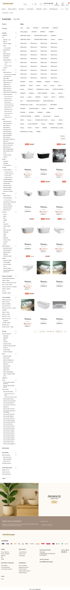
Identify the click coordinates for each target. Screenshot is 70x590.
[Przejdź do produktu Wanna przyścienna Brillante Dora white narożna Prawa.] (27, 267)
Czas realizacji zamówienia (6, 569)
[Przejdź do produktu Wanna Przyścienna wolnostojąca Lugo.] (43, 305)
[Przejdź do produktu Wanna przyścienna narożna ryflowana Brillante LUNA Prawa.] (59, 267)
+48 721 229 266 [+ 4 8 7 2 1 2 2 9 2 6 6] (48, 3)
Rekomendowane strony (23, 567)
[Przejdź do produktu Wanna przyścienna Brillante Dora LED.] (27, 230)
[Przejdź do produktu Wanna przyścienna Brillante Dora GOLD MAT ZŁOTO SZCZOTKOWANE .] (59, 193)
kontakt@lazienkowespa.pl (46, 562)
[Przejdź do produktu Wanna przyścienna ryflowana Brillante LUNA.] (27, 305)
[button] (35, 4)
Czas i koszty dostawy (5, 567)
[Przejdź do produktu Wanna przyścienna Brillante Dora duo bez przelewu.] (27, 193)
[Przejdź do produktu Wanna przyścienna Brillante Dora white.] (43, 230)
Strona (48, 331)
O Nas (2, 579)
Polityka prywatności (23, 572)
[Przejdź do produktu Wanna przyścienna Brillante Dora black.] (27, 155)
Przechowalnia (22, 555)
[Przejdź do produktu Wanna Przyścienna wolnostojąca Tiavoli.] (59, 305)
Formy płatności (4, 565)
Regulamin (3, 555)
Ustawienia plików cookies (24, 571)
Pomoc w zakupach (23, 565)
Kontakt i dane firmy (23, 569)
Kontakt (2, 559)
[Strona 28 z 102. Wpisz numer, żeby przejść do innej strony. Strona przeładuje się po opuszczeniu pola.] (51, 331)
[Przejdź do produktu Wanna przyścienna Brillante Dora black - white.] (43, 155)
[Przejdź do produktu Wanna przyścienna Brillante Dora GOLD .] (43, 193)
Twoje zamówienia (22, 552)
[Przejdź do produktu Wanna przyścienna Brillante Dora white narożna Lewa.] (59, 230)
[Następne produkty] (59, 331)
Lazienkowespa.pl (5, 12)
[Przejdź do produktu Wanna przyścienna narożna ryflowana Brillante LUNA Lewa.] (43, 267)
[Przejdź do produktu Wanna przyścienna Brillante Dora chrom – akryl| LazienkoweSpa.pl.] (59, 155)
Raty (2, 557)
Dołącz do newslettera (47, 525)
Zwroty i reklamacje (5, 552)
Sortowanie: (62, 136)
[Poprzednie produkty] (41, 331)
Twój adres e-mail (44, 521)
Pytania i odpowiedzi (5, 553)
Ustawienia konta (22, 553)
